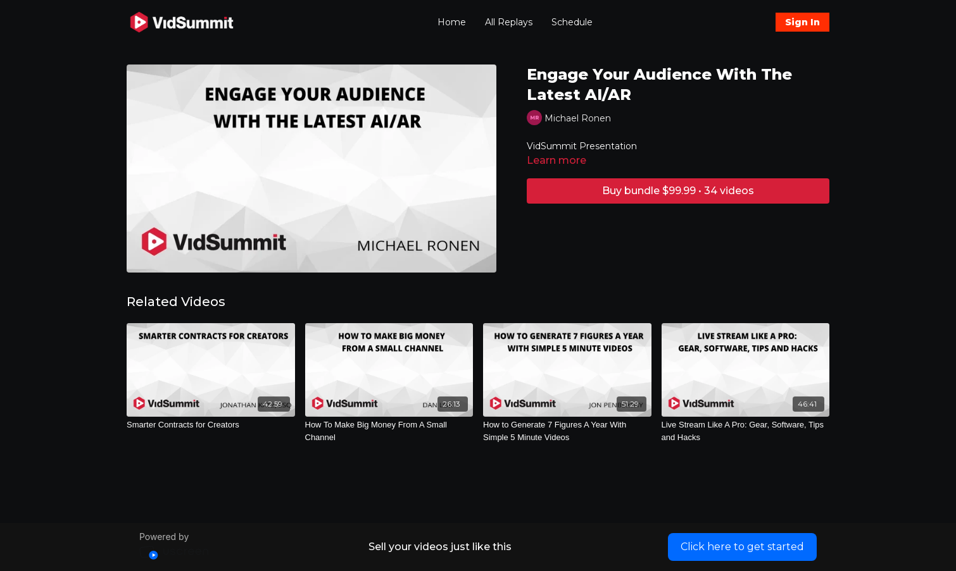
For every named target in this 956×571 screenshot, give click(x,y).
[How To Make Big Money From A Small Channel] (389, 431)
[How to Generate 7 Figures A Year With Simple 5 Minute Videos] (567, 431)
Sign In (802, 22)
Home (451, 22)
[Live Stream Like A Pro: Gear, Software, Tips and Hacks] (746, 431)
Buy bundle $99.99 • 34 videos (678, 191)
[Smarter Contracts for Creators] (211, 425)
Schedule (572, 22)
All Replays (508, 22)
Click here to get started (742, 547)
